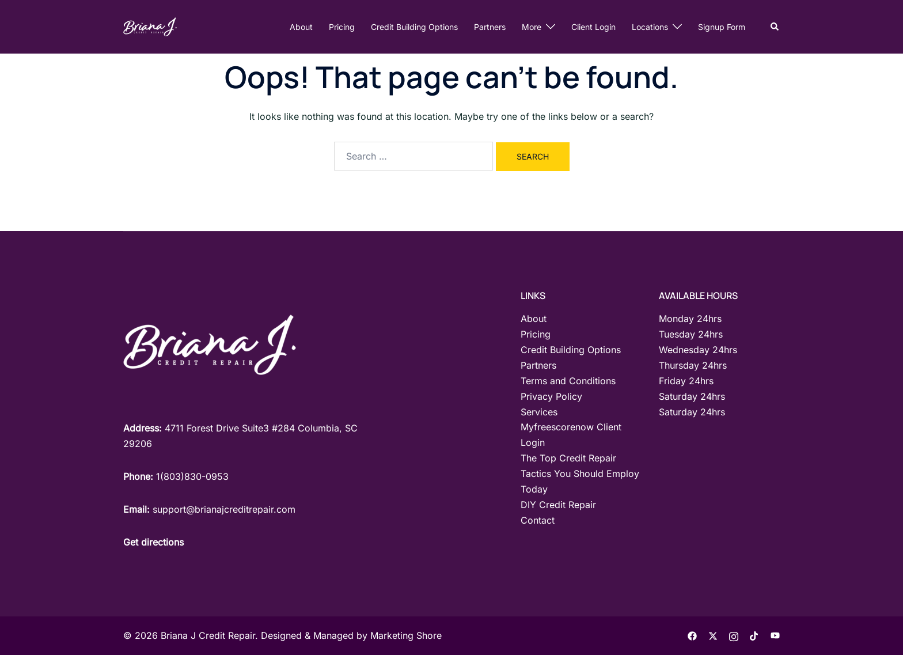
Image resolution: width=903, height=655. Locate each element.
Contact (538, 520)
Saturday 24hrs (692, 396)
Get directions (153, 542)
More (531, 27)
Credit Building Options (414, 27)
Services (539, 412)
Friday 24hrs (686, 381)
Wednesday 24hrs (698, 349)
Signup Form (721, 27)
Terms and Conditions (568, 381)
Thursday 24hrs (693, 365)
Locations (650, 27)
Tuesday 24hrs (691, 334)
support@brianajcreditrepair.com (224, 509)
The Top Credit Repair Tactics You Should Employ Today (580, 473)
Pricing (342, 27)
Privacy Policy (551, 396)
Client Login (593, 27)
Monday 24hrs (690, 318)
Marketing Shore (406, 635)
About (301, 27)
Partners (490, 27)
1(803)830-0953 (192, 476)
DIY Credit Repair (558, 504)
